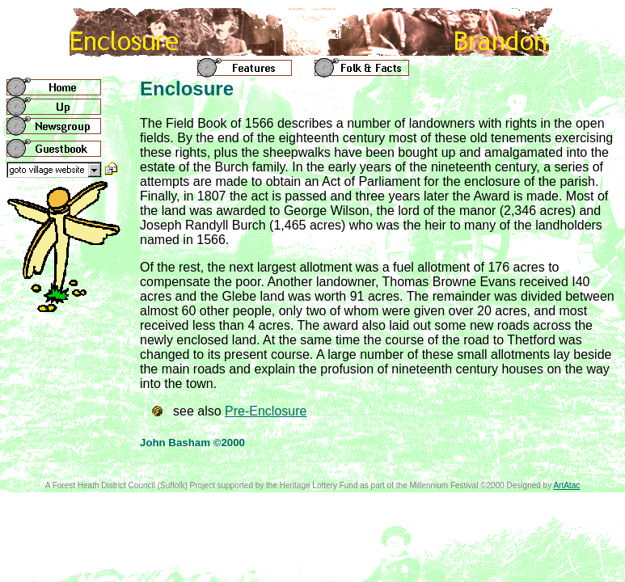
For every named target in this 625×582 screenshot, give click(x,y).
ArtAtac (566, 485)
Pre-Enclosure (265, 411)
